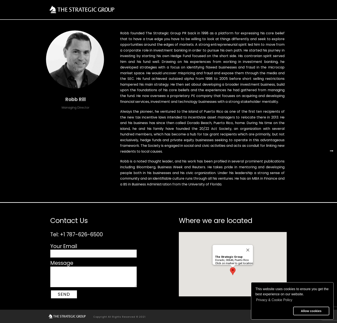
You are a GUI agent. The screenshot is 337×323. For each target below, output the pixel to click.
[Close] (248, 250)
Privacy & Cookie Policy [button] (274, 300)
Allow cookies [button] (311, 311)
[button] (273, 311)
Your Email (63, 246)
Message (61, 263)
